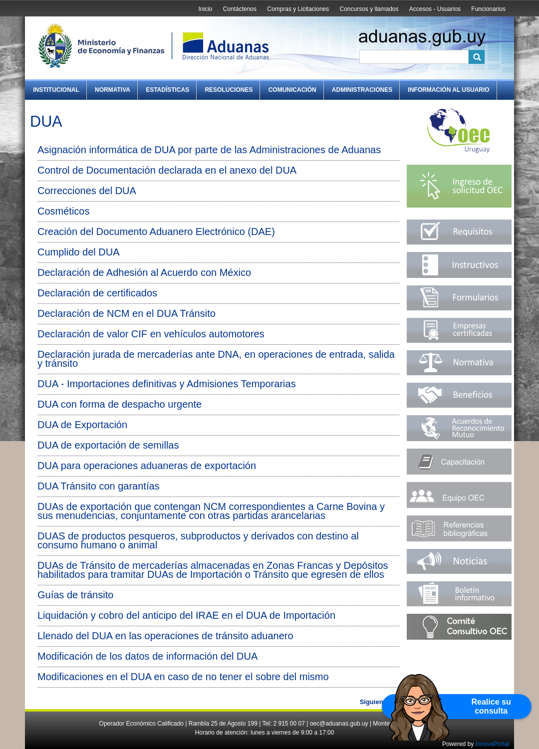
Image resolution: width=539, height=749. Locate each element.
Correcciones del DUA (86, 190)
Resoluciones (229, 89)
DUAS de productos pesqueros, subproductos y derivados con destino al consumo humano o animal (198, 540)
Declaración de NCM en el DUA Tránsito (126, 313)
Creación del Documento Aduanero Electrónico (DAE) (156, 231)
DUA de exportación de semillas (108, 445)
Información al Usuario (448, 89)
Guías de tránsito (75, 594)
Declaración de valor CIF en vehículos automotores (151, 333)
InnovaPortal (492, 744)
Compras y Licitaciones (298, 8)
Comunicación (292, 89)
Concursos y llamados (368, 8)
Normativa (112, 89)
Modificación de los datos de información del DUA (147, 656)
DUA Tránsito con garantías (98, 486)
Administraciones (362, 89)
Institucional (56, 89)
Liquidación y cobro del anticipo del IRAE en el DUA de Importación (186, 615)
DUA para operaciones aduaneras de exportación (146, 465)
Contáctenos (240, 8)
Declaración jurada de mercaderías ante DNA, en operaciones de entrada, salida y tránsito (216, 359)
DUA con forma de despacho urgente (119, 404)
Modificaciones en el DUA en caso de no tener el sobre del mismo (183, 676)
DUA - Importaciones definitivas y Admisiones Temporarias (166, 383)
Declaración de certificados (97, 292)
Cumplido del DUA (78, 252)
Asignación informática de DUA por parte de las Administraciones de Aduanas (209, 149)
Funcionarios (488, 8)
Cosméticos (63, 211)
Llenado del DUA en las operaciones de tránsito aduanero (165, 635)
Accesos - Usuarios (435, 8)
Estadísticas (167, 89)
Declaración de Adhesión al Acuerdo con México (144, 272)
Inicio (205, 8)
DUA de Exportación (82, 424)
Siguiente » (377, 702)
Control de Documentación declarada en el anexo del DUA (166, 170)
